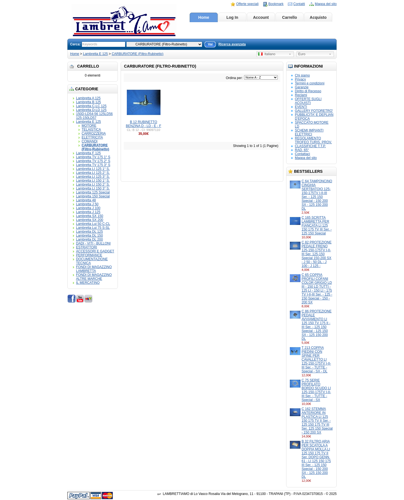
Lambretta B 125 (88, 102)
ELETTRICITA (92, 137)
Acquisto (318, 17)
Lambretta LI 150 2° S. (93, 184)
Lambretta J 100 (88, 208)
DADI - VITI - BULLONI (93, 243)
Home (203, 17)
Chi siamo (302, 75)
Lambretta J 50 (87, 204)
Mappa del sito (326, 4)
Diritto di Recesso (308, 91)
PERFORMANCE (89, 255)
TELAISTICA (91, 130)
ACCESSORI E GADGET (95, 251)
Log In (232, 17)
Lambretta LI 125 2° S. (93, 173)
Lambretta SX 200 (89, 220)
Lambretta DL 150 (89, 236)
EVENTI (301, 107)
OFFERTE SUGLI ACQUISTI (308, 101)
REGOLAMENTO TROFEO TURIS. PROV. (313, 140)
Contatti (299, 4)
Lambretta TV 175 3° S (93, 165)
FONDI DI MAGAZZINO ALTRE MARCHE (94, 277)
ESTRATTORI (86, 247)
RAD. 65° (302, 150)
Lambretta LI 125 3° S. (93, 177)
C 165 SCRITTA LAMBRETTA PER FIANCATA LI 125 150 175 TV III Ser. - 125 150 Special (317, 225)
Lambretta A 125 (88, 98)
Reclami (301, 95)
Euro (301, 54)
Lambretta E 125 (95, 54)
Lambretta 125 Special (93, 192)
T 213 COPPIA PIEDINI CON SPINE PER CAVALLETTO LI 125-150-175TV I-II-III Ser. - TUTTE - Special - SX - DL (316, 359)
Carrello (289, 17)
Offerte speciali (247, 4)
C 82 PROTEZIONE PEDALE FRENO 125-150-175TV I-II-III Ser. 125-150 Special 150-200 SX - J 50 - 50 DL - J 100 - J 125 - (317, 254)
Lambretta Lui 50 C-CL (93, 224)
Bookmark (276, 4)
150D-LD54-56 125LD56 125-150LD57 (94, 116)
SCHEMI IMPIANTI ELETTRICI (309, 132)
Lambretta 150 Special (93, 196)
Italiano (266, 54)
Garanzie (302, 87)
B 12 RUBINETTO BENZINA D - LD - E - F (143, 124)
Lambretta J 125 (88, 212)
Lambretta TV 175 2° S (93, 161)
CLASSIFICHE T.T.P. (310, 146)
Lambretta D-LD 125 (91, 110)
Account (261, 17)
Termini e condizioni (309, 83)
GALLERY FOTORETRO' (314, 111)
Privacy (300, 79)
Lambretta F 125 (88, 153)
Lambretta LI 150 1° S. (93, 181)
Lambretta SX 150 (89, 216)
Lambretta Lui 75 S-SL (93, 228)
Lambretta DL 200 (89, 239)
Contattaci (302, 154)
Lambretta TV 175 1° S (93, 157)
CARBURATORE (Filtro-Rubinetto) (137, 54)
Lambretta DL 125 (89, 232)
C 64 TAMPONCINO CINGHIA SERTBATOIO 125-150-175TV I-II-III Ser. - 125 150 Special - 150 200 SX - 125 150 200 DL (317, 195)
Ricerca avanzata (231, 44)
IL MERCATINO (88, 283)
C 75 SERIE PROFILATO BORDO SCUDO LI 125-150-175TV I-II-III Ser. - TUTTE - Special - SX (316, 390)
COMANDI (90, 141)
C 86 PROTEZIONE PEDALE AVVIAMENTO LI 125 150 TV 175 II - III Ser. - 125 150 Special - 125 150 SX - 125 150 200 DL (317, 325)
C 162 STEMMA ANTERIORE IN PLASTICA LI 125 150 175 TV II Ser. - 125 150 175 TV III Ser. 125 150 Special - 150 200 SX (317, 420)
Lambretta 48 (86, 200)
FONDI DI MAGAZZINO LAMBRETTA (94, 269)
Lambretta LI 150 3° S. (93, 188)
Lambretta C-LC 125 (91, 106)
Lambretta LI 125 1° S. (93, 169)
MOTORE (89, 126)
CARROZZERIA (94, 133)
